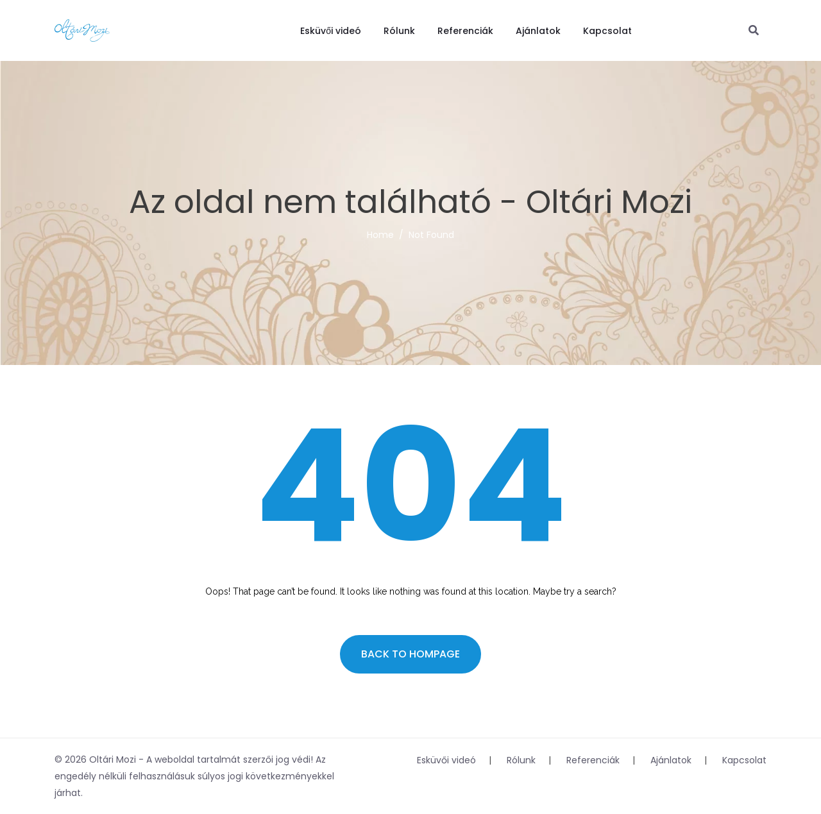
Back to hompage (410, 654)
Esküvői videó (330, 30)
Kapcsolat (607, 30)
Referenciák (465, 30)
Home (380, 234)
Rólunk (399, 30)
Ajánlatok (538, 30)
